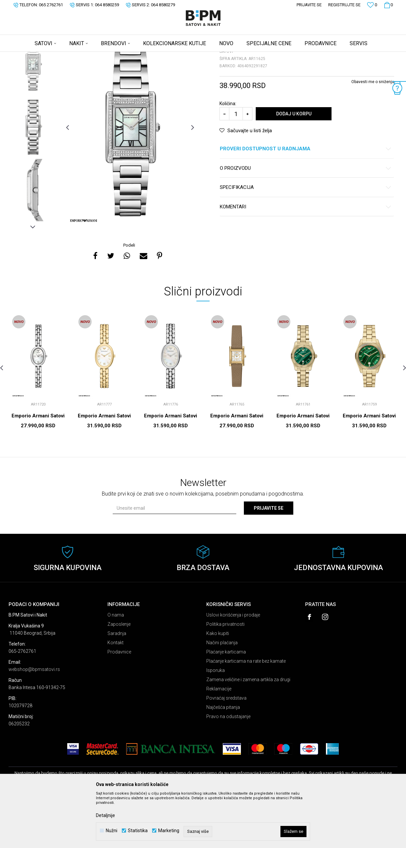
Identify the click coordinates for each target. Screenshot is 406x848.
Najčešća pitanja (223, 759)
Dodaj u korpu (293, 165)
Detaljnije (105, 815)
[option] (33, 115)
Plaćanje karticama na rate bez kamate (246, 712)
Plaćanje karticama (226, 703)
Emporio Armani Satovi (38, 467)
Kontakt (115, 694)
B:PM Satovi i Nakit (25, 56)
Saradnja (116, 685)
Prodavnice (119, 703)
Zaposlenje (118, 676)
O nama (115, 666)
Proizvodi (55, 56)
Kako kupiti (217, 685)
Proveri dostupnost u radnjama (306, 200)
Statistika (138, 830)
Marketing (168, 830)
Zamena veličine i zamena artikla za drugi (248, 731)
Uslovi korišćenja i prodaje (233, 666)
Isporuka (215, 722)
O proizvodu (306, 220)
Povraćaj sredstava (226, 749)
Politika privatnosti (225, 676)
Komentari (306, 258)
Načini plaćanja (222, 694)
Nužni (111, 830)
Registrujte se (344, 4)
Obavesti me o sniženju (372, 133)
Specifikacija (306, 239)
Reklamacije (218, 740)
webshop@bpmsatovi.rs (34, 721)
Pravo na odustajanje (228, 768)
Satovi (74, 56)
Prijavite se (268, 559)
